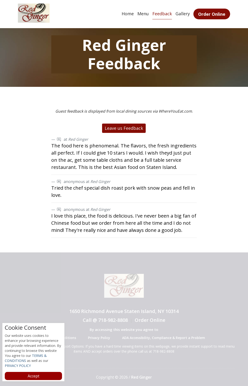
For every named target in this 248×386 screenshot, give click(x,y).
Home (128, 13)
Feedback (162, 13)
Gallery (183, 13)
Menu (143, 13)
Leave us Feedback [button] (124, 128)
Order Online (211, 14)
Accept (33, 376)
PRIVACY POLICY (18, 365)
